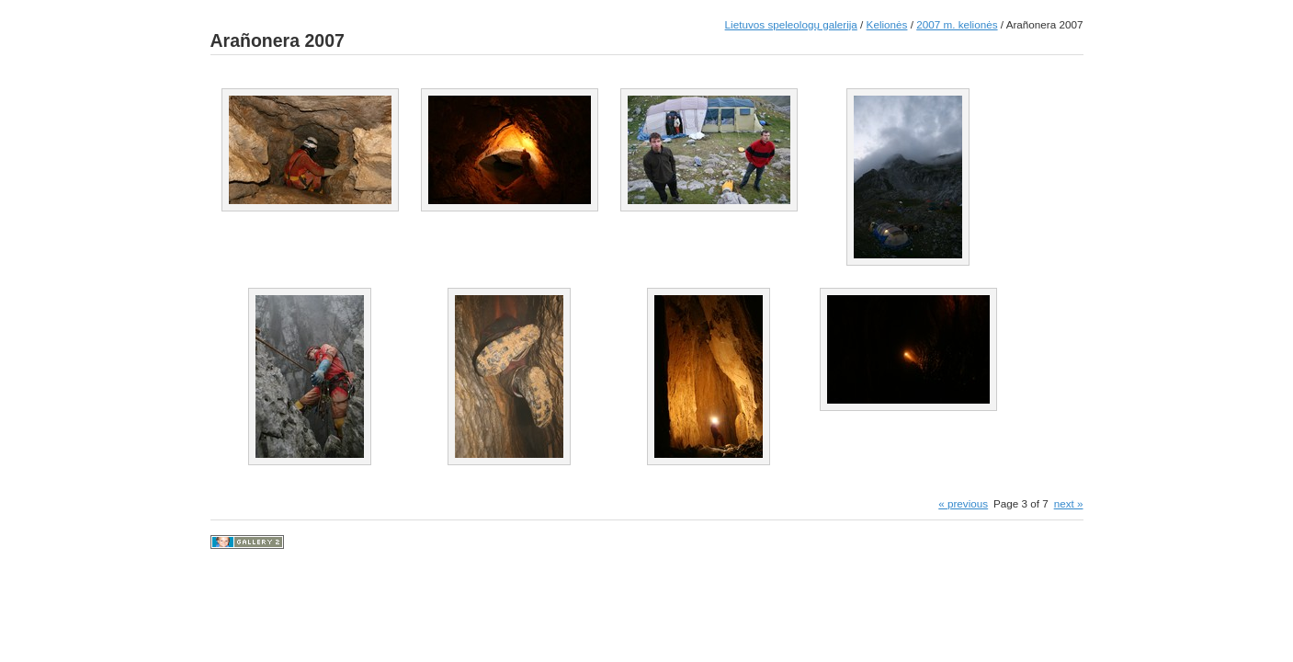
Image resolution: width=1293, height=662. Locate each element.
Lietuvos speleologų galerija (791, 24)
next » (1068, 503)
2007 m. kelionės (956, 24)
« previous (963, 503)
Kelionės (887, 24)
